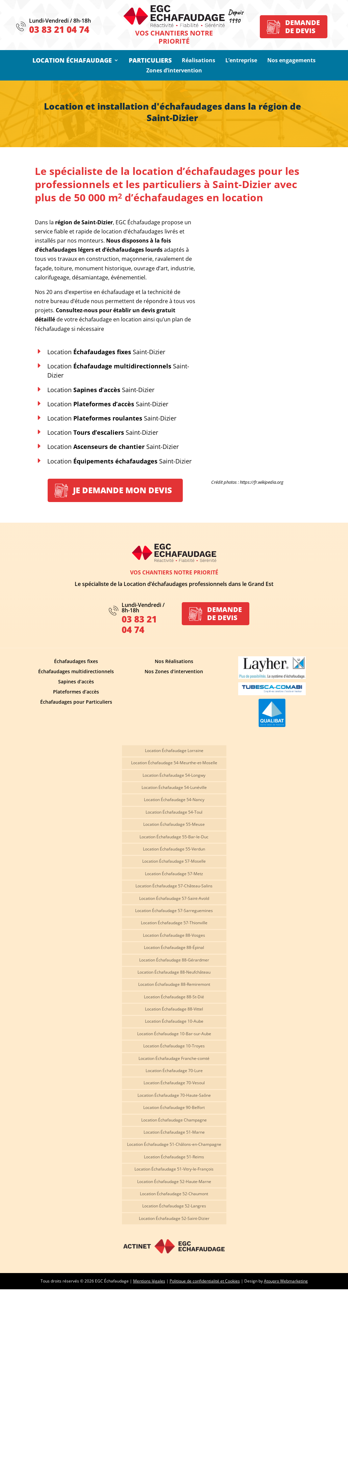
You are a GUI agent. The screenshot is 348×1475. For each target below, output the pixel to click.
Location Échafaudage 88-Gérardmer (174, 960)
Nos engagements (291, 61)
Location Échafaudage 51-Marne (174, 1132)
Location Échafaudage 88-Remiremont (174, 984)
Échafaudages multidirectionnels (76, 672)
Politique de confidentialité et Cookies (205, 1281)
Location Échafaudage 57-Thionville (174, 923)
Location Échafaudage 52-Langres (174, 1206)
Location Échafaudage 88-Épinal (174, 947)
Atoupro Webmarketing (286, 1281)
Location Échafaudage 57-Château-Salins (174, 886)
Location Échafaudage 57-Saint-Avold (174, 898)
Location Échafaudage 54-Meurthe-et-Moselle (174, 763)
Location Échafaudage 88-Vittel (174, 1009)
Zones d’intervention (174, 71)
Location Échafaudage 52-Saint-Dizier (174, 1218)
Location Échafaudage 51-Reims (174, 1157)
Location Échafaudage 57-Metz (174, 874)
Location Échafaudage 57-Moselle (174, 861)
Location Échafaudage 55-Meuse (174, 824)
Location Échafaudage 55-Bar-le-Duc (174, 837)
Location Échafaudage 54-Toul (174, 812)
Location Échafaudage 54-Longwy (174, 775)
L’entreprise (241, 61)
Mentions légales (149, 1281)
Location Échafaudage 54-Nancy (174, 799)
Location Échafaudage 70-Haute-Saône (174, 1095)
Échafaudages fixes (76, 661)
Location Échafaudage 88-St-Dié (174, 997)
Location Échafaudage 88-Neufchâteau (174, 972)
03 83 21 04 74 (59, 29)
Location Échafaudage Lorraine (174, 750)
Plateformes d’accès (76, 692)
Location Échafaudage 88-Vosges (174, 935)
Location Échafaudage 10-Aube (174, 1021)
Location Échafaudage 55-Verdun (174, 849)
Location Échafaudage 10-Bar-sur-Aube (174, 1034)
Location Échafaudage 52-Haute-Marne (174, 1181)
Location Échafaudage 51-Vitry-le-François (174, 1169)
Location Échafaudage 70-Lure (174, 1070)
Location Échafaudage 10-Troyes (174, 1046)
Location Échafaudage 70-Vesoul (174, 1083)
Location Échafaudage (72, 61)
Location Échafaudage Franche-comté (174, 1058)
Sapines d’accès (76, 682)
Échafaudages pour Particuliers (76, 702)
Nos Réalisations (174, 661)
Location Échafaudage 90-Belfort (174, 1107)
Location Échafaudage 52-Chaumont (174, 1194)
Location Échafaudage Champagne (174, 1120)
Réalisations (198, 61)
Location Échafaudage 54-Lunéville (174, 787)
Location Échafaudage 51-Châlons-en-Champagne (174, 1144)
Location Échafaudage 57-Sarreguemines (174, 910)
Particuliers (150, 61)
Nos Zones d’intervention (174, 672)
